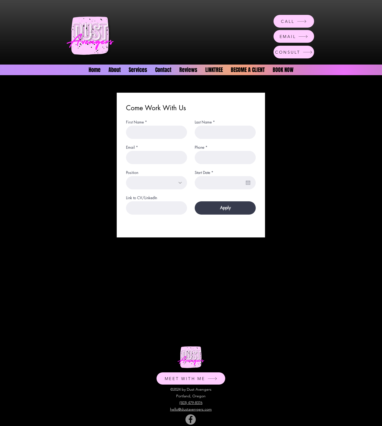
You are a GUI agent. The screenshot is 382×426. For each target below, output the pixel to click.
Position (132, 172)
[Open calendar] (248, 183)
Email (130, 147)
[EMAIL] (294, 36)
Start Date (205, 172)
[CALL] (294, 21)
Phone (199, 147)
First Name (135, 122)
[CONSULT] (294, 52)
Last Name (203, 122)
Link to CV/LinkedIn (141, 198)
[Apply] (225, 208)
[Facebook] (190, 419)
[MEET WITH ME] (191, 378)
